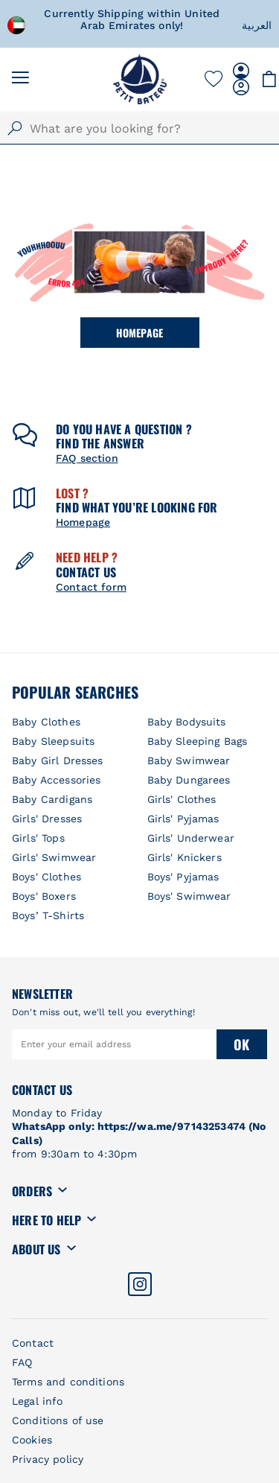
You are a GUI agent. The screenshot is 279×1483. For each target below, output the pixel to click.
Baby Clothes (46, 722)
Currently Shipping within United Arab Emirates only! (152, 19)
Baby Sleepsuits (53, 741)
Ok (241, 1044)
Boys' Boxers (44, 896)
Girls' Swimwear (54, 857)
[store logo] (140, 79)
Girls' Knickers (184, 857)
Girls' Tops (38, 838)
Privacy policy (47, 1459)
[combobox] (139, 129)
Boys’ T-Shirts (48, 915)
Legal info (37, 1401)
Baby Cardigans (52, 799)
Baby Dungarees (189, 780)
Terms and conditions (68, 1382)
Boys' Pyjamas (183, 877)
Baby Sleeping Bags (197, 741)
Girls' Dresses (47, 819)
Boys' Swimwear (189, 896)
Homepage (140, 332)
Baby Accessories (56, 780)
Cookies (32, 1440)
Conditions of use (58, 1420)
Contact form (91, 587)
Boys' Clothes (46, 877)
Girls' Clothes (182, 799)
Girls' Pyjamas (183, 819)
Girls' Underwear (190, 838)
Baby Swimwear (189, 760)
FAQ (22, 1362)
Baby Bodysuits (186, 722)
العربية (257, 25)
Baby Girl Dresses (57, 760)
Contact (33, 1343)
